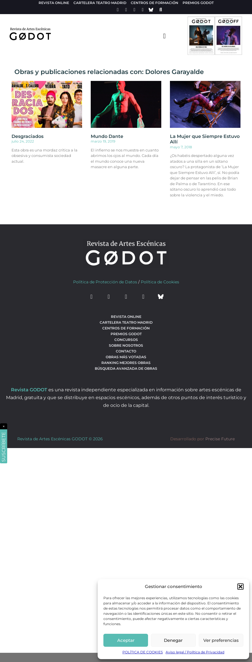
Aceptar (125, 640)
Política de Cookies (160, 281)
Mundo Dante (107, 136)
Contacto (126, 351)
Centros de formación (154, 3)
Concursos (126, 339)
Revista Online (54, 3)
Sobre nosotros (126, 345)
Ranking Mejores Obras (126, 363)
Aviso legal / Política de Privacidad (195, 652)
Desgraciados (27, 136)
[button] (240, 586)
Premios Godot (198, 3)
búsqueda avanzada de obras (126, 368)
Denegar (173, 640)
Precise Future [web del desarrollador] (220, 438)
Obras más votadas (126, 357)
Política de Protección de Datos (105, 281)
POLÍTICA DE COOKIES (142, 652)
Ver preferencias (221, 640)
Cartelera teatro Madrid (99, 3)
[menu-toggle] (164, 36)
